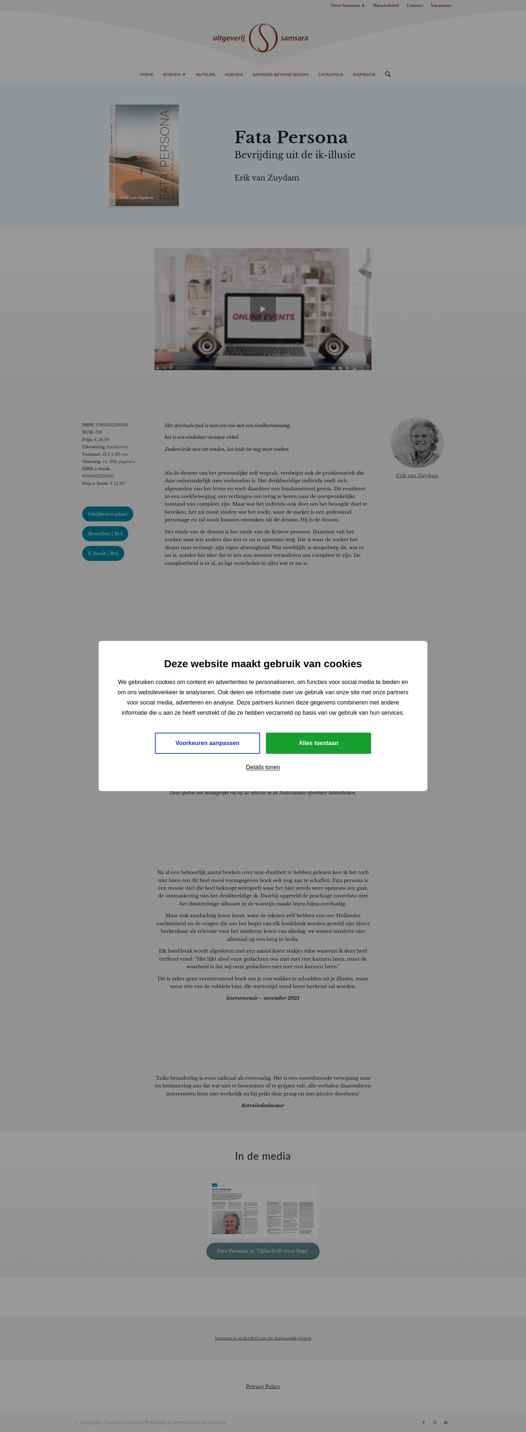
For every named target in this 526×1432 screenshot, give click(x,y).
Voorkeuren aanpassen (208, 743)
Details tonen (263, 767)
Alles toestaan (318, 743)
